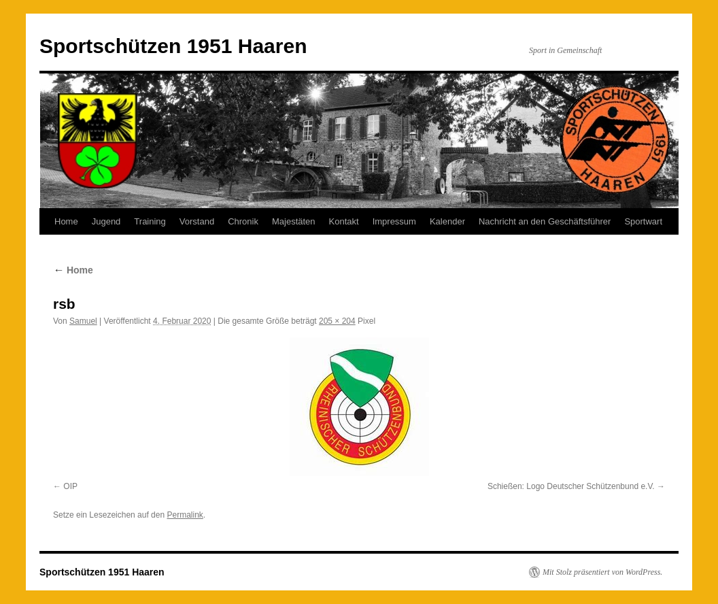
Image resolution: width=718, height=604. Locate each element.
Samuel (83, 321)
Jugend (106, 221)
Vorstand (197, 221)
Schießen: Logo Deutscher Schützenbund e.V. (571, 486)
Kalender (447, 221)
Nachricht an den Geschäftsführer (545, 221)
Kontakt (344, 221)
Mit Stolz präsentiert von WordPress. (602, 572)
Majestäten (293, 221)
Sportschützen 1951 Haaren (173, 46)
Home (66, 221)
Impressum (394, 221)
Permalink (185, 515)
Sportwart (643, 221)
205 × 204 (337, 321)
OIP (70, 486)
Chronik (243, 221)
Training (149, 221)
